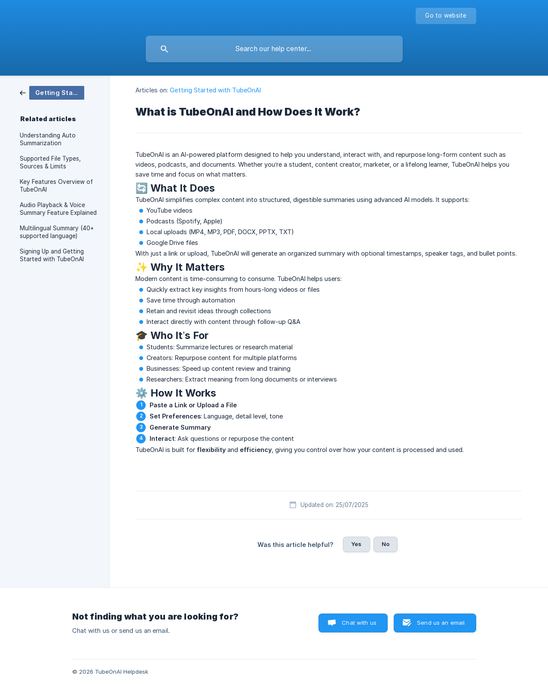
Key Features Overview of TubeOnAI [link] (56, 185)
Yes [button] (356, 543)
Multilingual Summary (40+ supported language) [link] (57, 232)
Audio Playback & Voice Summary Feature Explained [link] (58, 209)
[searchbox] (274, 49)
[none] (446, 16)
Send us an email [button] (441, 622)
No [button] (385, 543)
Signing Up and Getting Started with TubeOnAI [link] (52, 255)
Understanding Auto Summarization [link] (48, 139)
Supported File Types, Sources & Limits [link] (50, 162)
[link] (52, 92)
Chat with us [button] (359, 622)
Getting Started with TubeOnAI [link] (215, 90)
